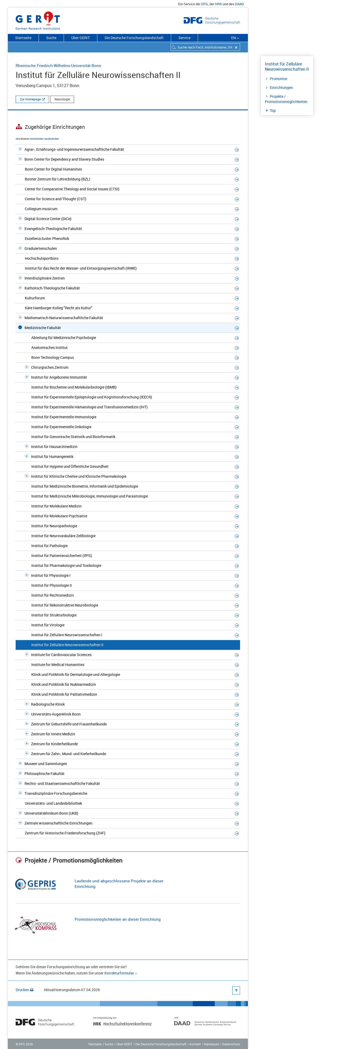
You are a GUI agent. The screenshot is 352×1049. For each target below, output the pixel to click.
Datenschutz (231, 1044)
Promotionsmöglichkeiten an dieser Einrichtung (118, 919)
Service (184, 37)
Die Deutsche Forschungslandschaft (134, 37)
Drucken (24, 989)
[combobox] (205, 47)
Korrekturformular (119, 973)
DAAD (239, 4)
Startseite (23, 37)
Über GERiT (80, 37)
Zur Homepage (30, 99)
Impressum (211, 1044)
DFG (204, 4)
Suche (51, 37)
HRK (218, 4)
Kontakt (195, 1044)
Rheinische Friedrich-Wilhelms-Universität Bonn (58, 65)
